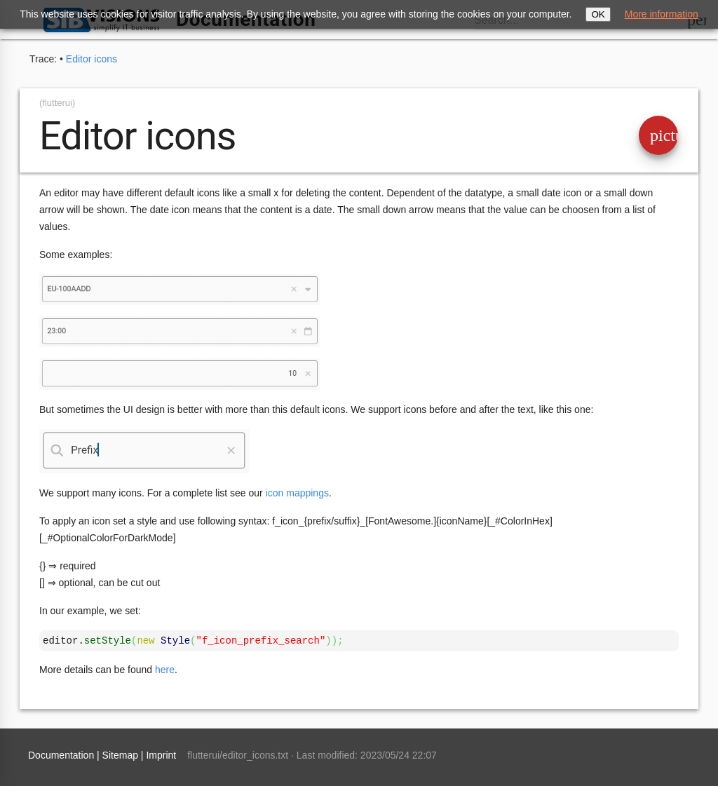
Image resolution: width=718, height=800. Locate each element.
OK (597, 14)
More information (661, 14)
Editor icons (91, 59)
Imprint (161, 755)
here (165, 669)
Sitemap (120, 755)
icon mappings (297, 493)
